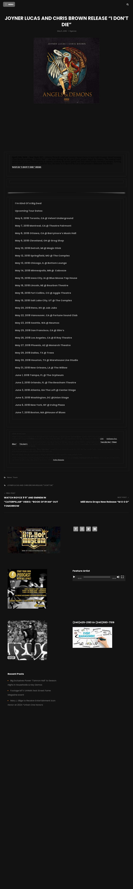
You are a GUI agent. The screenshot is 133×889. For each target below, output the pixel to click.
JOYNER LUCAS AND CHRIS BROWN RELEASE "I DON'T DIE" (30, 485)
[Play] (74, 576)
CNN (101, 438)
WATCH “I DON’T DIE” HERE (26, 167)
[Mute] (118, 576)
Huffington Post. (112, 438)
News (9, 477)
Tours (15, 477)
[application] (99, 590)
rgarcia (73, 31)
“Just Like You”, (105, 442)
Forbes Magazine (58, 459)
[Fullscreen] (122, 576)
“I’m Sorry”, (23, 444)
